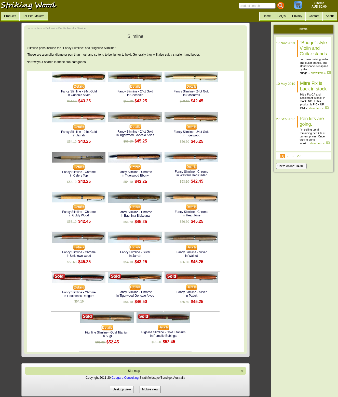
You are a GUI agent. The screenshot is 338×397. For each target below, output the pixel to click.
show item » (318, 72)
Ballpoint (50, 28)
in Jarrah (79, 135)
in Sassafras (191, 95)
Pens (39, 28)
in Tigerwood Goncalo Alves (135, 135)
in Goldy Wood (79, 215)
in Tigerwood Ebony (135, 175)
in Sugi (107, 336)
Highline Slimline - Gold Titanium (107, 332)
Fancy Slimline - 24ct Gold (79, 91)
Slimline (81, 28)
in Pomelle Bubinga (163, 336)
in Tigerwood (191, 135)
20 (298, 156)
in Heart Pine (191, 215)
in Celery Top (79, 175)
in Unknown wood (79, 256)
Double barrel (66, 28)
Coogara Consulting (125, 377)
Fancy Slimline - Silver (135, 252)
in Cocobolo (135, 95)
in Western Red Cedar (192, 175)
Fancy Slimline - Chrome (79, 172)
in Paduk (192, 295)
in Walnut (191, 256)
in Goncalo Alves (78, 95)
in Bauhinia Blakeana (135, 215)
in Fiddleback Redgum (79, 296)
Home (30, 28)
